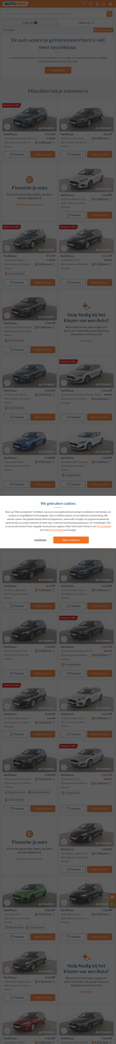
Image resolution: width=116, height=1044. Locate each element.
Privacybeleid (104, 526)
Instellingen (40, 539)
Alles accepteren (71, 540)
